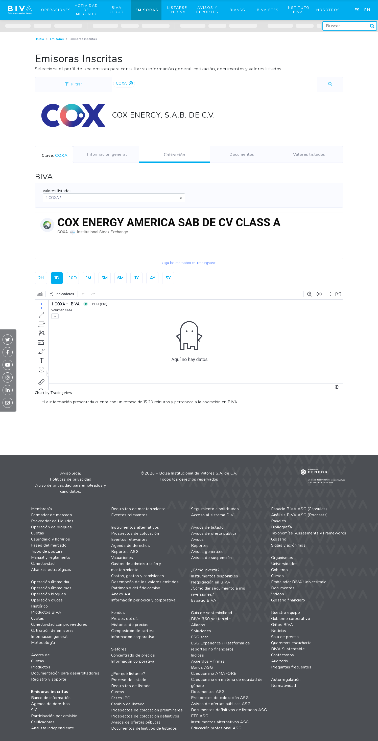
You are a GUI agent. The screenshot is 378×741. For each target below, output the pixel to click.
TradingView (61, 392)
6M (120, 278)
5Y (168, 278)
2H (41, 278)
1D (56, 278)
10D (73, 278)
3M (105, 278)
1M (88, 278)
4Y (152, 278)
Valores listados (57, 191)
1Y (136, 278)
